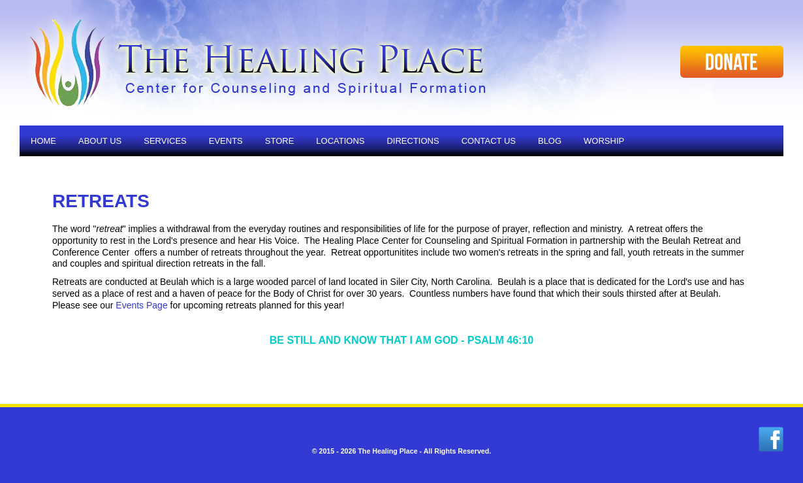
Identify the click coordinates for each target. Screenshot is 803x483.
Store (279, 141)
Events (226, 141)
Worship (604, 141)
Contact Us (489, 141)
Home (43, 141)
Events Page (141, 305)
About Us (99, 141)
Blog (549, 141)
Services (165, 141)
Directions (412, 141)
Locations (340, 141)
